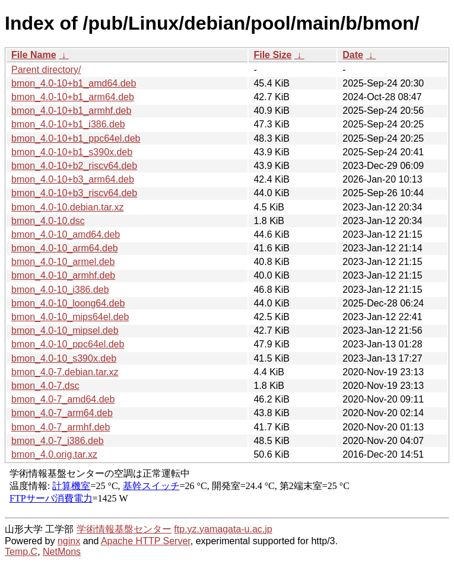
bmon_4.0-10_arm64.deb (64, 248)
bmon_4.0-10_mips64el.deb (70, 317)
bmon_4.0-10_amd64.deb (65, 234)
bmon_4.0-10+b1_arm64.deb (72, 97)
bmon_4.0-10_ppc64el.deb (67, 344)
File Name (33, 55)
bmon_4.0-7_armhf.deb (60, 427)
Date (352, 55)
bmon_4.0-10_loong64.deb (68, 303)
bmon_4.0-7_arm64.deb (62, 413)
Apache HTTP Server (146, 541)
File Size (272, 55)
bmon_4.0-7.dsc (45, 386)
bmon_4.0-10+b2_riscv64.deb (74, 166)
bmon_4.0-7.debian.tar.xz (65, 372)
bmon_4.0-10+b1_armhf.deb (71, 111)
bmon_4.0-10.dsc (48, 221)
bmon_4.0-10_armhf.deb (63, 275)
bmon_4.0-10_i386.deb (60, 290)
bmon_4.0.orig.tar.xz (54, 454)
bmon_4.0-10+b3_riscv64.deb (74, 193)
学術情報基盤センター (124, 529)
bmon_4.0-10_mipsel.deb (65, 330)
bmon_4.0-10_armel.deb (63, 262)
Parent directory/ (46, 70)
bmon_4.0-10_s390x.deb (63, 358)
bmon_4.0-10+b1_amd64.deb (73, 83)
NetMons (62, 552)
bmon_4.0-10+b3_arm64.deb (72, 179)
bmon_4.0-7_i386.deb (57, 441)
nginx (69, 541)
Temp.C (21, 552)
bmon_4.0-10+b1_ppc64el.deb (76, 138)
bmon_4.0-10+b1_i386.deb (68, 124)
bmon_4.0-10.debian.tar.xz (67, 207)
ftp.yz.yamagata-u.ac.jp (223, 529)
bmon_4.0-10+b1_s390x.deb (71, 152)
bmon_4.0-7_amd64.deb (63, 399)
